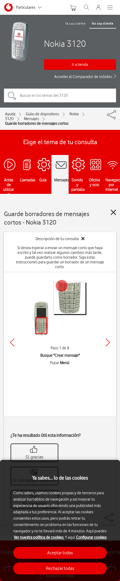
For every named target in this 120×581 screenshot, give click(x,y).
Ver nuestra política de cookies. (39, 537)
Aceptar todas (60, 552)
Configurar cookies (91, 537)
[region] (60, 520)
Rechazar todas (60, 568)
